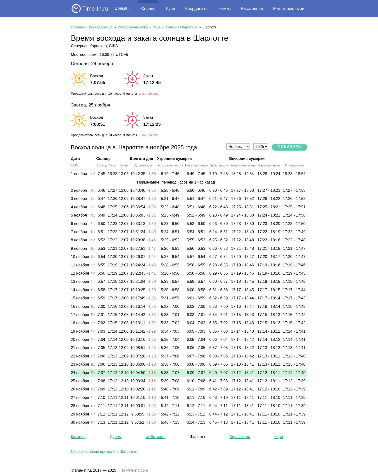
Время (121, 8)
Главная (77, 27)
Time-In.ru (95, 8)
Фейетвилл (156, 437)
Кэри (278, 437)
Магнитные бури (288, 8)
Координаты (196, 8)
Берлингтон (240, 437)
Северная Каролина (181, 27)
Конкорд (78, 437)
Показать (289, 147)
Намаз (224, 8)
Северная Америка (133, 27)
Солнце (148, 8)
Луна (170, 8)
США (157, 27)
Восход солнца (100, 27)
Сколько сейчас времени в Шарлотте (104, 451)
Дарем (116, 437)
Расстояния (252, 8)
